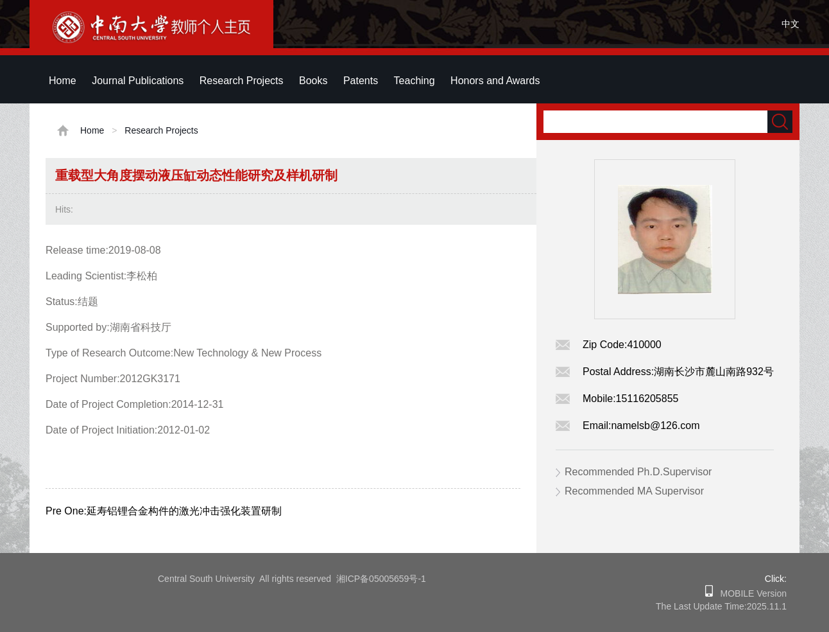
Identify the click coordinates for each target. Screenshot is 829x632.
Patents (360, 80)
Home (62, 80)
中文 (790, 24)
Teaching (414, 80)
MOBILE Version (750, 593)
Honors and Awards (495, 80)
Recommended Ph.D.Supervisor (638, 471)
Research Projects (242, 80)
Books (313, 80)
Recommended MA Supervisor (634, 491)
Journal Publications (138, 80)
